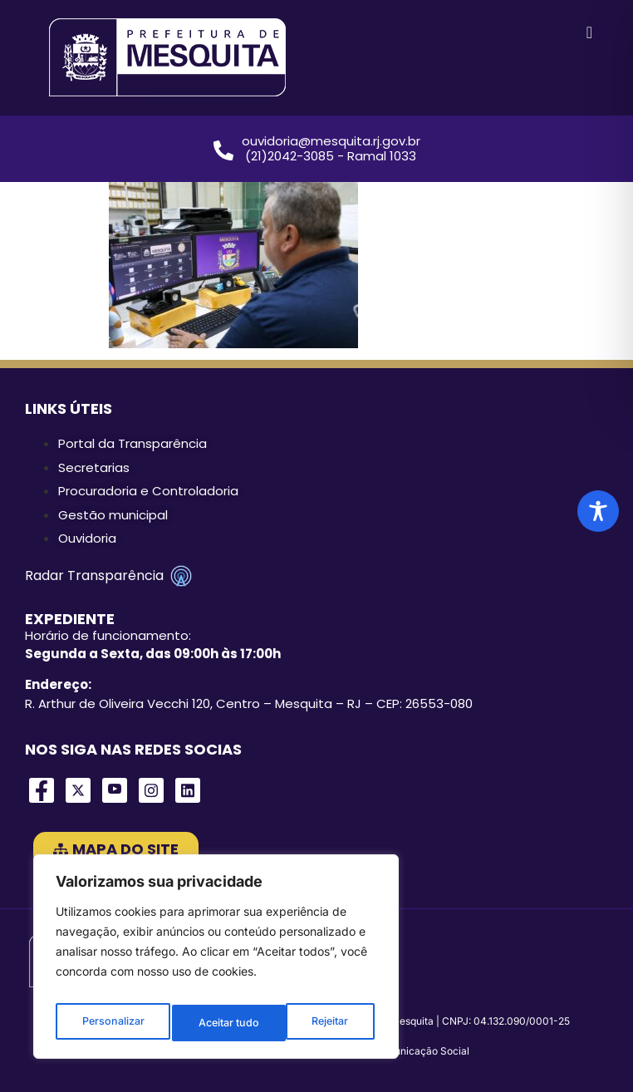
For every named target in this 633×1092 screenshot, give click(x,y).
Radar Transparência (108, 576)
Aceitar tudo (321, 1023)
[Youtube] (114, 790)
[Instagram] (151, 790)
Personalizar (111, 1023)
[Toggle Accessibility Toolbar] (598, 511)
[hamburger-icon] (589, 33)
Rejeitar (216, 1023)
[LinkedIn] (187, 790)
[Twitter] (78, 790)
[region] (216, 961)
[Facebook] (41, 790)
